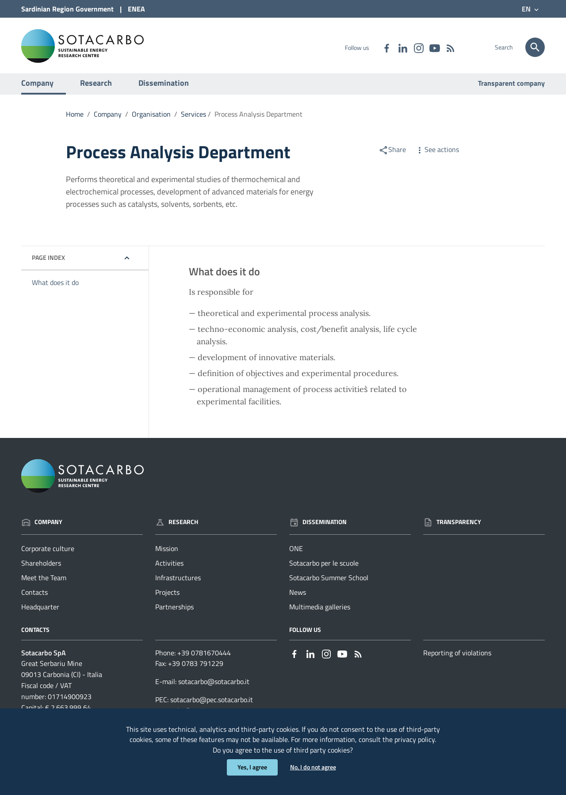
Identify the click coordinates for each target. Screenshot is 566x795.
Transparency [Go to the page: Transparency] (452, 526)
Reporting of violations (457, 656)
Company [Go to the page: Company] (41, 526)
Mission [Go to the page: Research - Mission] (166, 553)
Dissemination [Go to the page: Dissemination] (318, 526)
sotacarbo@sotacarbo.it (213, 686)
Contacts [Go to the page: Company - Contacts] (34, 596)
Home (75, 118)
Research (96, 87)
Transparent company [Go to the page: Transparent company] (511, 87)
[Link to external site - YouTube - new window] (434, 47)
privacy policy (414, 739)
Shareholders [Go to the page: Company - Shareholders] (41, 567)
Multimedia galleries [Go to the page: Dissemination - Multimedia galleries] (319, 611)
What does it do (55, 286)
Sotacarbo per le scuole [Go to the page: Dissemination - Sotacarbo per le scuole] (324, 567)
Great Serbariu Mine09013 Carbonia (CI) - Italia (61, 673)
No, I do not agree (313, 767)
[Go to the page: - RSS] (450, 47)
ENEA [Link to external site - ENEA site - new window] (136, 9)
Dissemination (163, 87)
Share (392, 153)
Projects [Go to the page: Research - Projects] (167, 596)
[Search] (535, 47)
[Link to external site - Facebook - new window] (386, 47)
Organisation (151, 118)
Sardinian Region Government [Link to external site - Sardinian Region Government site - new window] (67, 9)
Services (193, 118)
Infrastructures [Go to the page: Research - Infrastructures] (178, 582)
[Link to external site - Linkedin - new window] (402, 47)
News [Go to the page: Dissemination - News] (297, 596)
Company (37, 87)
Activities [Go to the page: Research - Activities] (169, 567)
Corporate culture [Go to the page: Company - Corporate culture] (47, 553)
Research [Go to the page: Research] (176, 526)
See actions (437, 153)
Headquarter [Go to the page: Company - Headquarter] (40, 611)
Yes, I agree (252, 767)
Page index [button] (48, 261)
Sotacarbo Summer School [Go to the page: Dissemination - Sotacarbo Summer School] (328, 582)
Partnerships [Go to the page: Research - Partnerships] (174, 611)
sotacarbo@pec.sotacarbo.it (211, 704)
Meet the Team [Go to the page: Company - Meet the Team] (43, 582)
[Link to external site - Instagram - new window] (418, 47)
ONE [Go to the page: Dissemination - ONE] (296, 553)
